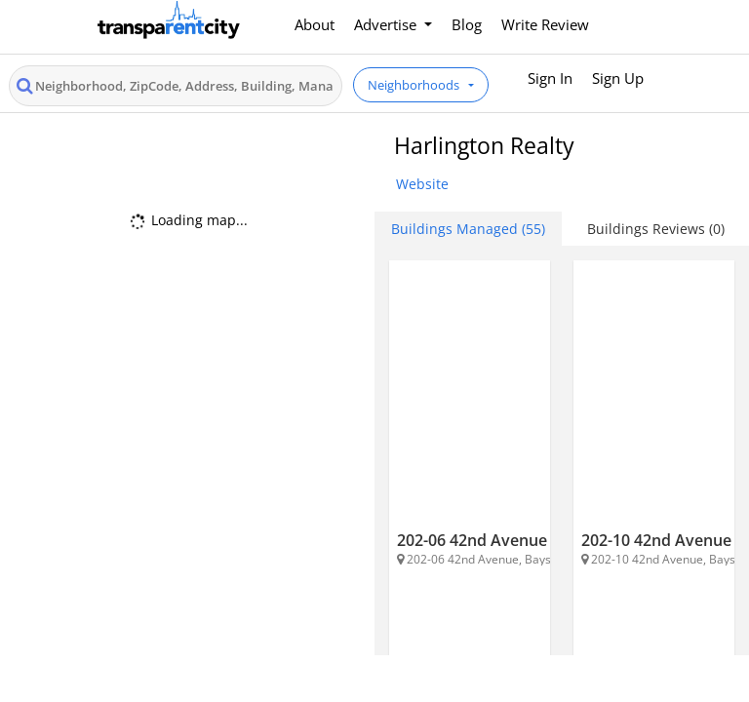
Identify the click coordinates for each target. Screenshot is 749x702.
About (315, 24)
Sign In (550, 78)
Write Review (545, 24)
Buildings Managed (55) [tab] (468, 228)
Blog (467, 24)
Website (422, 184)
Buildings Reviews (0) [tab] (656, 228)
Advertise (387, 24)
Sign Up (618, 78)
